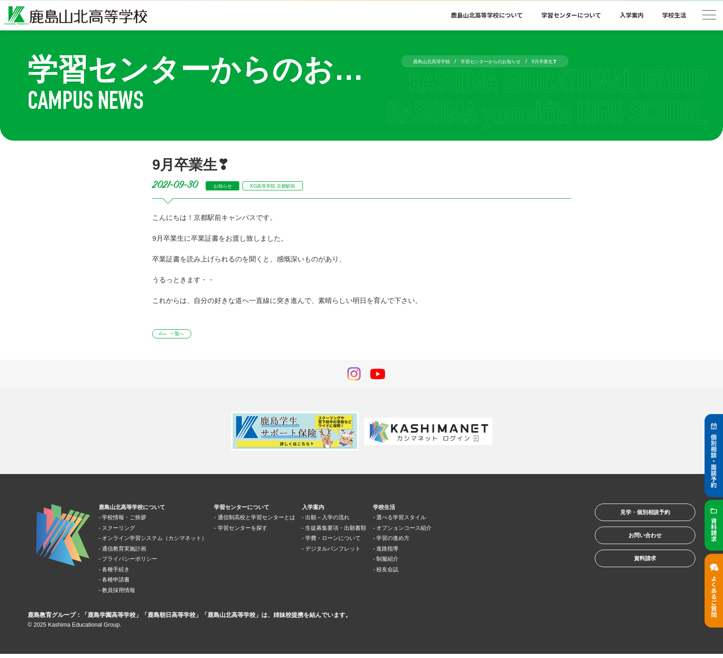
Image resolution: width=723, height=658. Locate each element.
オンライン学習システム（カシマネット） (171, 541)
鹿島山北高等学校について (487, 15)
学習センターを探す (279, 531)
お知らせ (227, 185)
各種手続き (123, 572)
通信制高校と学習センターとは (296, 521)
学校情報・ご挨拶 (133, 521)
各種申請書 (123, 583)
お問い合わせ (632, 548)
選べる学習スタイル (475, 521)
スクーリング (126, 531)
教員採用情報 (126, 593)
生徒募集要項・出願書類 (394, 531)
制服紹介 (457, 562)
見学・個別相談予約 (633, 520)
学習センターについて (571, 15)
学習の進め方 (464, 541)
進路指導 (457, 552)
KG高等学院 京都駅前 (290, 185)
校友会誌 (457, 572)
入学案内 (632, 15)
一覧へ (183, 335)
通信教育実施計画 (133, 552)
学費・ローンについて (391, 541)
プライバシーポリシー (140, 562)
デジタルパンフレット (391, 552)
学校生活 (674, 15)
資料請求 (632, 577)
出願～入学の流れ (384, 521)
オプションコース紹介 (478, 531)
